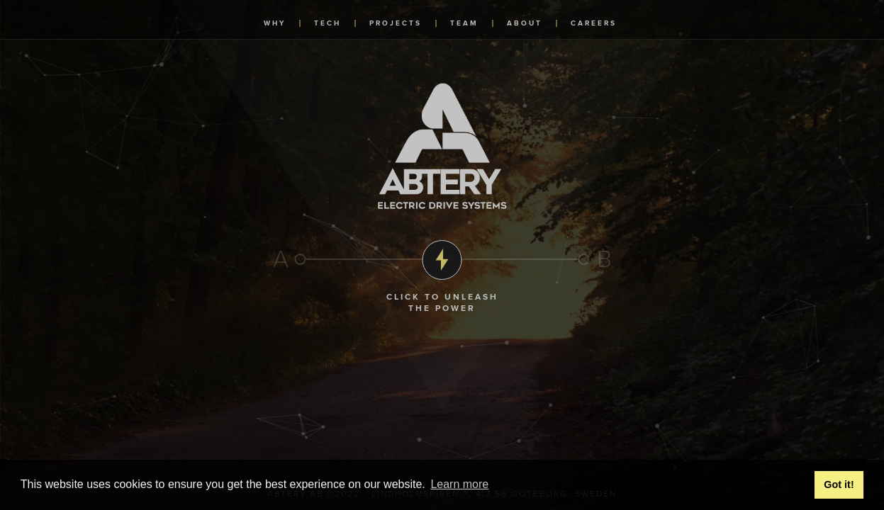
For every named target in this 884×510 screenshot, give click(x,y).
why (275, 23)
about (524, 23)
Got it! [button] (839, 484)
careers (594, 23)
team (464, 23)
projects (395, 23)
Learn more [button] (459, 484)
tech (327, 23)
